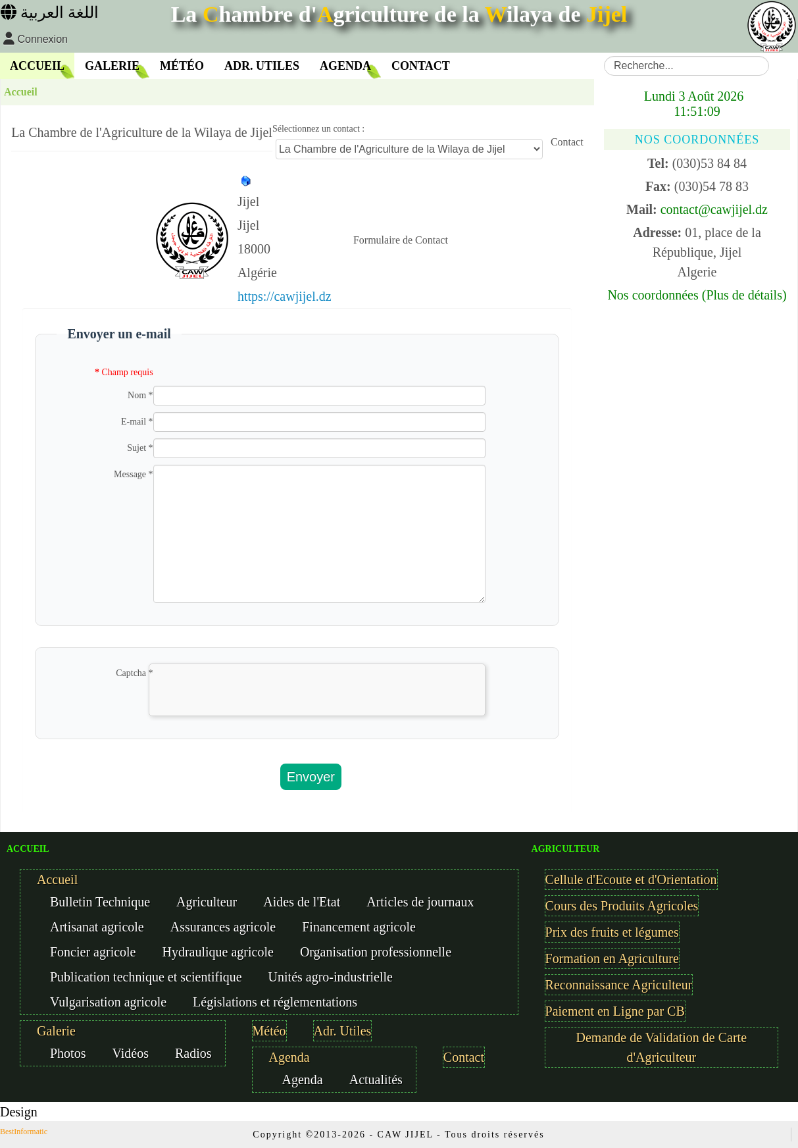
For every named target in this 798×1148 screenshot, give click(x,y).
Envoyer (311, 777)
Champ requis (124, 372)
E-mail (137, 422)
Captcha (134, 673)
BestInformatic (23, 1131)
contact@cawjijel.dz (714, 209)
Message (133, 474)
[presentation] (249, 705)
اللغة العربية (50, 12)
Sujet (140, 448)
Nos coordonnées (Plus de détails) (696, 295)
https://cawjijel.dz (284, 296)
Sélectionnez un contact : (318, 129)
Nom (140, 395)
